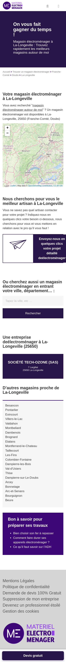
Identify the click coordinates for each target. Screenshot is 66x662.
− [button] (7, 133)
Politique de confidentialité (26, 586)
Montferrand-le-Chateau (21, 446)
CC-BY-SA (57, 186)
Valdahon (11, 423)
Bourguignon (13, 495)
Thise (9, 473)
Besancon (12, 405)
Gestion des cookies (21, 611)
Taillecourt (12, 450)
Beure (9, 500)
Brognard (11, 437)
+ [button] (7, 128)
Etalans (10, 441)
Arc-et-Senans (14, 491)
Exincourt (11, 414)
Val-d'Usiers (13, 468)
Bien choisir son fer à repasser (33, 533)
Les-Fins (11, 455)
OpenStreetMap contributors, (40, 186)
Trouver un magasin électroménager (31, 71)
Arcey (9, 482)
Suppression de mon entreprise (31, 599)
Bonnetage (12, 486)
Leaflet (13, 186)
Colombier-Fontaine (18, 459)
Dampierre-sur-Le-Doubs (21, 477)
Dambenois (12, 432)
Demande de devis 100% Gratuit (32, 593)
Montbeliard (13, 428)
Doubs (15, 75)
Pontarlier (11, 410)
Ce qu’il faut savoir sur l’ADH (32, 547)
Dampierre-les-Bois (18, 464)
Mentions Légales (18, 580)
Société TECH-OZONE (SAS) (33, 362)
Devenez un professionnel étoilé (31, 605)
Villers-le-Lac (14, 419)
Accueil (6, 71)
